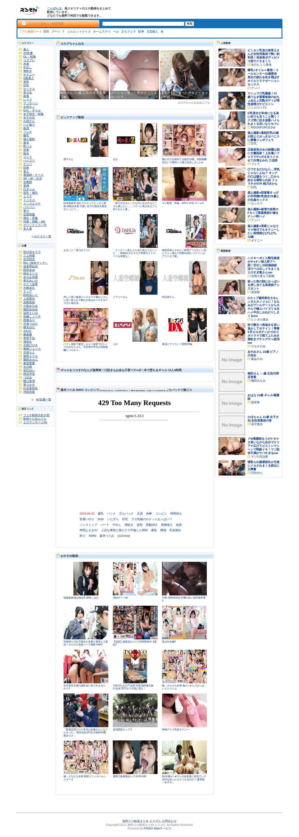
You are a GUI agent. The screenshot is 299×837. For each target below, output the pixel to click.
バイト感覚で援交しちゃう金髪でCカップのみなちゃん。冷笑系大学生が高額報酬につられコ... (86, 347)
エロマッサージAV (35, 422)
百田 (46, 31)
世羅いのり (87, 519)
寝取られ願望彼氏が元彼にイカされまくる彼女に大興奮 (264, 465)
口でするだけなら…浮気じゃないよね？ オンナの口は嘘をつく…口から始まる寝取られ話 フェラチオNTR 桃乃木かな (264, 176)
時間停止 (176, 513)
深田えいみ (30, 313)
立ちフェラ (128, 31)
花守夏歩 (257, 424)
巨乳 (26, 85)
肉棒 (149, 513)
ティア (27, 291)
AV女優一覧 (43, 399)
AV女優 (28, 53)
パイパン (29, 207)
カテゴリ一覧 (42, 236)
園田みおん (30, 359)
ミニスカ (29, 200)
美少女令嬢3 (169, 641)
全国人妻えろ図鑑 (262, 276)
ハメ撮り (29, 124)
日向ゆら (257, 472)
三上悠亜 (29, 255)
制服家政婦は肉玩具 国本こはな (81, 597)
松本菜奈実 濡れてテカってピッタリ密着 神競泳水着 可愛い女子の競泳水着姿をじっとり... (85, 206)
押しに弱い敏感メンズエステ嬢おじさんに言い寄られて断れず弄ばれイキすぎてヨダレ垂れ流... (86, 300)
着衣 (26, 142)
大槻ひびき (30, 345)
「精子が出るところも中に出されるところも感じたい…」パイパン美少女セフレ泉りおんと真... (135, 206)
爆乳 (26, 135)
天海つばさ (30, 323)
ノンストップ (88, 524)
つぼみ (27, 377)
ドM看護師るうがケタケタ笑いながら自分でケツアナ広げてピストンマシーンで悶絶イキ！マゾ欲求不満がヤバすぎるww (264, 446)
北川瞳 (27, 366)
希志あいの (30, 280)
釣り (82, 535)
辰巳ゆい (29, 370)
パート (104, 524)
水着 (26, 63)
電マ (26, 210)
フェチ (27, 132)
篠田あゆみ (30, 309)
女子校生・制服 (33, 114)
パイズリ (29, 160)
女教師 (27, 182)
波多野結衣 (30, 266)
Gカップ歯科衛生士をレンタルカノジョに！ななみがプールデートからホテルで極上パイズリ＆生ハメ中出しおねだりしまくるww (264, 307)
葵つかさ (29, 384)
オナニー (29, 74)
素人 (26, 49)
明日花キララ (32, 252)
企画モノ (29, 106)
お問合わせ (169, 821)
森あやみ (257, 359)
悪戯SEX (152, 524)
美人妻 (27, 228)
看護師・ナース (33, 175)
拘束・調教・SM (34, 221)
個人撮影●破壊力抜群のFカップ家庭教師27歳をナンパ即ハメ (263, 213)
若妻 (26, 149)
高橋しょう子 (32, 316)
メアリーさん (120, 297)
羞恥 (154, 530)
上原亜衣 (29, 298)
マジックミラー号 (35, 225)
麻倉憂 (27, 334)
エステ (27, 196)
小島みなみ (30, 305)
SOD (101, 519)
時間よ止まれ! (89, 530)
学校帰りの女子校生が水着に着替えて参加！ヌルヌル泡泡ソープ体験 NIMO (86, 643)
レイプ (27, 99)
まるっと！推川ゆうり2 (77, 250)
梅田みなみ (258, 380)
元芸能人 (152, 31)
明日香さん (168, 297)
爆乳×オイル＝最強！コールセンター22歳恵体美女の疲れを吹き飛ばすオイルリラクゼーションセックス (264, 77)
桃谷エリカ (30, 273)
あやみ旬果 (30, 277)
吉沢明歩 (29, 259)
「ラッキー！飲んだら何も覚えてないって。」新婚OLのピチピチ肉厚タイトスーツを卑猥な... (135, 253)
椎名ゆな (29, 327)
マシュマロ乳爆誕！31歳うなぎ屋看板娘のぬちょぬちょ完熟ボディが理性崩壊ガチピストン (264, 99)
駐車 (141, 31)
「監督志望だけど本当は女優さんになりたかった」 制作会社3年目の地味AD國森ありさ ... (86, 732)
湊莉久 (27, 341)
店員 (140, 513)
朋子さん (68, 159)
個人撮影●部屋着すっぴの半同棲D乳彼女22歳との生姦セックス (263, 196)
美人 (26, 171)
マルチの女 (258, 346)
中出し (27, 67)
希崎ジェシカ (32, 348)
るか (115, 159)
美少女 (27, 92)
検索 (189, 23)
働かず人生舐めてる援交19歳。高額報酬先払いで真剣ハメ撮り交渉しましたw (184, 161)
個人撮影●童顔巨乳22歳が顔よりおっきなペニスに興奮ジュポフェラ (264, 136)
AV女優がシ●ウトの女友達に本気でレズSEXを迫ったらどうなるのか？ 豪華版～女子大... (184, 779)
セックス (29, 89)
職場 (163, 530)
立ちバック (126, 513)
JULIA (27, 331)
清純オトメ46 (120, 597)
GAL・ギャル (32, 110)
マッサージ (30, 103)
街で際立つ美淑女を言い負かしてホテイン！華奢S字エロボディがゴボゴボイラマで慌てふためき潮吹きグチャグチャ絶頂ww (264, 333)
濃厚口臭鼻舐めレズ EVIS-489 (129, 776)
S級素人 (28, 78)
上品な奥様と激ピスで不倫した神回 (124, 530)
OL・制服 (29, 56)
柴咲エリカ (30, 356)
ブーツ (55, 31)
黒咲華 (255, 402)
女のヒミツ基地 (261, 64)
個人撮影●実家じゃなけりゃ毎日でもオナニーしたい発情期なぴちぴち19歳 (264, 231)
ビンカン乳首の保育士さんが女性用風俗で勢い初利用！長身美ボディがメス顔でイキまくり (264, 56)
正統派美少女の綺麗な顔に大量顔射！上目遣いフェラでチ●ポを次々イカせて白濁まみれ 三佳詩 (264, 155)
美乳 (26, 81)
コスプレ (29, 60)
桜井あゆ (29, 270)
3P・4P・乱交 (32, 178)
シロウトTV (259, 107)
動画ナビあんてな (35, 418)
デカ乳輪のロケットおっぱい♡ (151, 519)
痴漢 (26, 128)
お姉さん (29, 121)
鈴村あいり (30, 295)
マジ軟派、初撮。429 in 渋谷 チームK (183, 203)
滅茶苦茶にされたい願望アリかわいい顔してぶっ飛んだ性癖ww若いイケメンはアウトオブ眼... (184, 253)
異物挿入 (167, 524)
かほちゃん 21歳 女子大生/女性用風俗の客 (263, 418)
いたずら (113, 519)
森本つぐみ (107, 535)
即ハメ (27, 146)
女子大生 (29, 117)
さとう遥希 (30, 284)
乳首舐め (175, 530)
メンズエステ (32, 203)
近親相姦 (29, 214)
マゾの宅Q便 (259, 456)
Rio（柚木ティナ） (35, 262)
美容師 (255, 292)
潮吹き (27, 71)
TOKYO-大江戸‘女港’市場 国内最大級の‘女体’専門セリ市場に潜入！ (133, 687)
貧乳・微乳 (30, 193)
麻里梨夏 (29, 363)
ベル (116, 31)
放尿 (179, 524)
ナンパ (27, 164)
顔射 (26, 167)
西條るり (29, 320)
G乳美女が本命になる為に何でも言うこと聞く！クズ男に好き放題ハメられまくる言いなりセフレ (264, 118)
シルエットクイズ (79, 31)
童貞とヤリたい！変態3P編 (177, 344)
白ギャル (29, 189)
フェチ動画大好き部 (36, 415)
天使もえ (29, 352)
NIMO (92, 535)
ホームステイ (102, 31)
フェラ (27, 157)
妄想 (140, 524)
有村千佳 (29, 338)
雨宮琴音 (29, 374)
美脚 (26, 185)
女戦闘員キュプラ (122, 729)
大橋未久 (29, 288)
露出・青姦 (30, 218)
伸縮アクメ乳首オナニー (175, 729)
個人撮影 (29, 139)
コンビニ (161, 513)
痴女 (26, 153)
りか (115, 344)
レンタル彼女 (260, 319)
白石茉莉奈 (30, 388)
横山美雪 (29, 381)
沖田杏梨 (29, 392)
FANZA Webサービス (157, 828)
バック (111, 513)
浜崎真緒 (29, 302)
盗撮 (26, 96)
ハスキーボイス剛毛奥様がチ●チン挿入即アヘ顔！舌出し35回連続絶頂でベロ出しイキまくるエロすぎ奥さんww (264, 265)
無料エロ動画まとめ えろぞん (141, 821)
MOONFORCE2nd (263, 127)
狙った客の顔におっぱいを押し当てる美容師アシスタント (264, 285)
